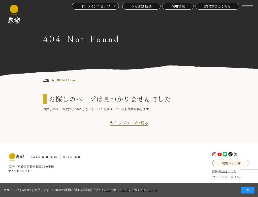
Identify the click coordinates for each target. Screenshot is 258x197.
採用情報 (178, 6)
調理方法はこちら (217, 6)
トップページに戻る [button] (131, 122)
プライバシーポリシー (110, 190)
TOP (46, 80)
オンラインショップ (95, 6)
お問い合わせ (231, 163)
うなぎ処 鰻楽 (141, 6)
